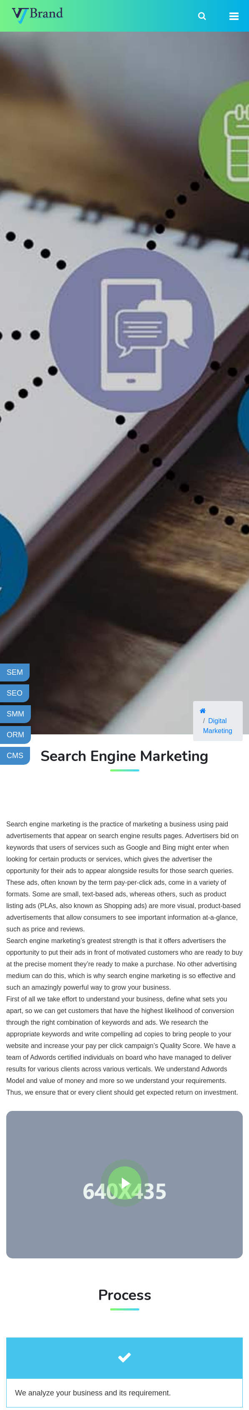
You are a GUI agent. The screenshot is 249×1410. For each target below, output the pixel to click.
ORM (15, 735)
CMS (15, 755)
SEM (15, 672)
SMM (15, 714)
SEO (15, 693)
